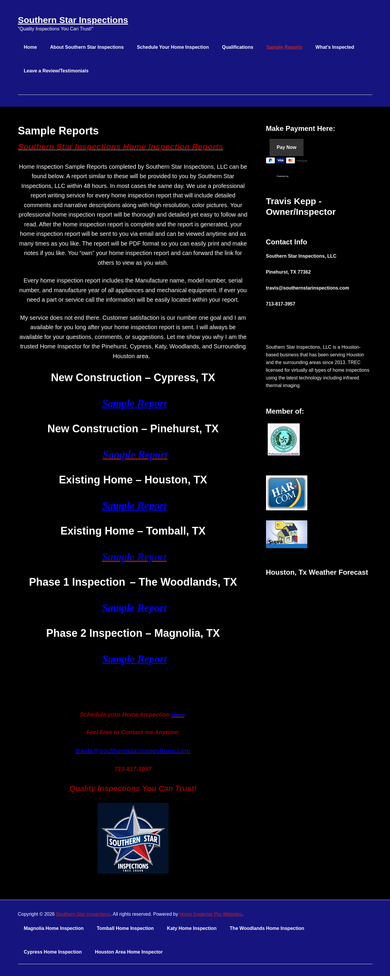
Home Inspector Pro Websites (211, 914)
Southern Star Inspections (73, 20)
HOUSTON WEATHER (319, 604)
